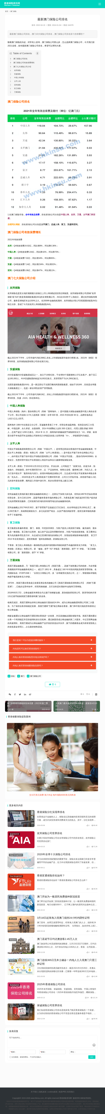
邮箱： (43, 1060)
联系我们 (70, 1092)
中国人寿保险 (19, 77)
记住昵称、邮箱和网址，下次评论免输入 (25, 1065)
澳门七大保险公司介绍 (22, 67)
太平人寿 (17, 81)
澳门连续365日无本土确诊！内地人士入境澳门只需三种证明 (67, 968)
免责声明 (62, 1092)
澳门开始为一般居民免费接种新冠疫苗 (58, 900)
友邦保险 (17, 70)
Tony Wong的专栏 (16, 857)
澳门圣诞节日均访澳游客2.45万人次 (57, 944)
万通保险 (17, 92)
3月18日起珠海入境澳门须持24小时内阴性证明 (63, 922)
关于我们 (34, 1092)
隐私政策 (42, 1092)
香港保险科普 (14, 813)
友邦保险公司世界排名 (49, 834)
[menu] (99, 4)
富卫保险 (17, 88)
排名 (13, 676)
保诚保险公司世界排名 (49, 1013)
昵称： (13, 1060)
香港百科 (13, 901)
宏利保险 (17, 85)
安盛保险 (17, 74)
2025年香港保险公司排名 (51, 991)
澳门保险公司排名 (20, 59)
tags (49, 1095)
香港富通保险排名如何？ (51, 878)
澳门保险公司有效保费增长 (24, 63)
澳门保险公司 (35, 676)
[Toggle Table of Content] (37, 53)
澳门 (22, 676)
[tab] (52, 640)
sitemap (54, 1095)
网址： (73, 1060)
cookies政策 (52, 1092)
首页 (6, 11)
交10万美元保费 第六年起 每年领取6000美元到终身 (52, 795)
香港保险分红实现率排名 (51, 812)
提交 (91, 1065)
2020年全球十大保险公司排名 (54, 856)
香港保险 (62, 1098)
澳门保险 (13, 923)
